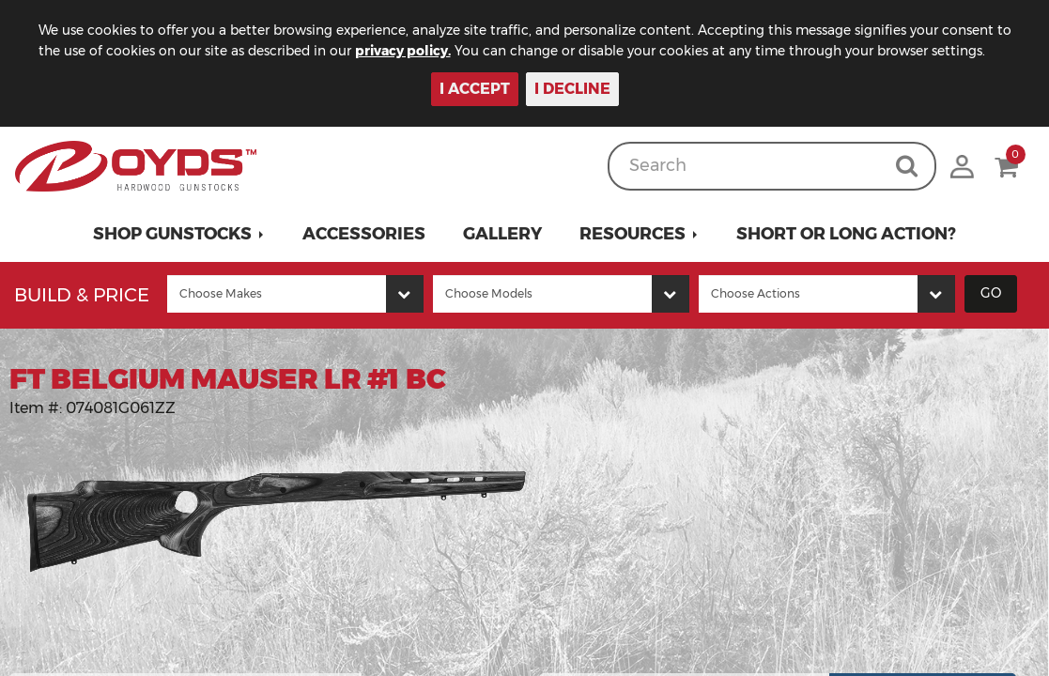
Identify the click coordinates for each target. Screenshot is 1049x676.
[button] (179, 234)
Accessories (363, 233)
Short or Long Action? (846, 233)
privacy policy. (423, 50)
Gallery (502, 233)
